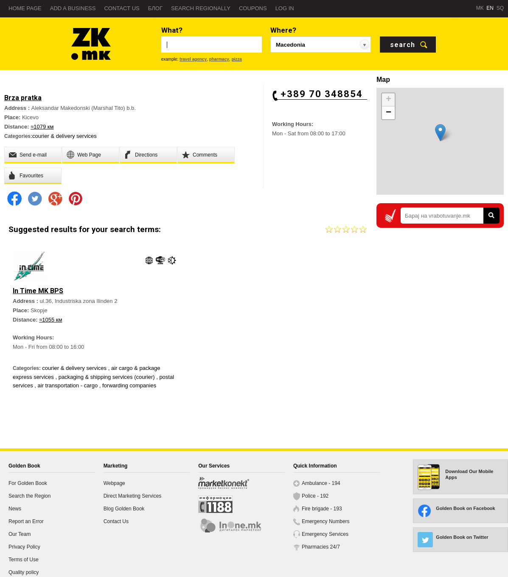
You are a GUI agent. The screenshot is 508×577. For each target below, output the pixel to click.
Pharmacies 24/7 (321, 547)
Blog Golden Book (124, 509)
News (14, 509)
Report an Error (26, 521)
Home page (25, 8)
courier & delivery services (64, 136)
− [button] (388, 112)
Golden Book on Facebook (465, 508)
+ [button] (388, 99)
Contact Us (116, 521)
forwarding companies (129, 385)
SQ (500, 8)
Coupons (253, 8)
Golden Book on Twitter (462, 537)
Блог (155, 8)
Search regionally (200, 8)
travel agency (193, 59)
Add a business (73, 8)
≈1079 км (42, 126)
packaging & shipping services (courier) (108, 377)
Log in (284, 8)
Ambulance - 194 (321, 483)
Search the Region (29, 496)
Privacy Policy (24, 547)
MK (480, 8)
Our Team (19, 534)
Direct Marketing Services (133, 496)
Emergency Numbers (326, 521)
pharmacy (219, 59)
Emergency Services (325, 534)
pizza (236, 59)
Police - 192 (315, 496)
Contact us (121, 8)
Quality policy (23, 572)
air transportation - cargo (68, 385)
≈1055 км (50, 320)
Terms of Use (23, 560)
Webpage (114, 483)
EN (490, 8)
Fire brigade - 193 (322, 509)
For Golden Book (27, 483)
